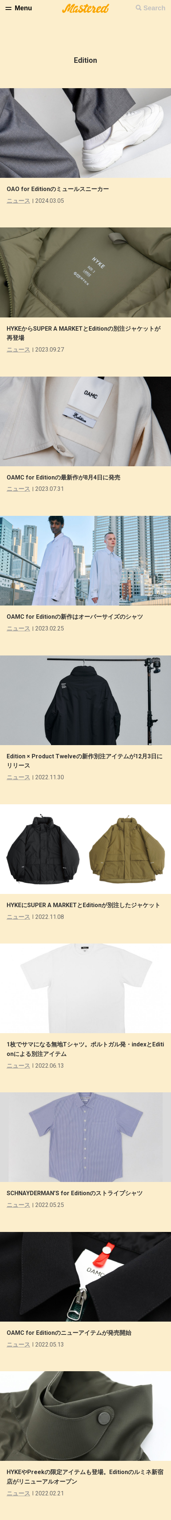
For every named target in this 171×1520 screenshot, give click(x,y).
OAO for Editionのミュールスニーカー (58, 189)
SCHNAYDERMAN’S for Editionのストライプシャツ (75, 1193)
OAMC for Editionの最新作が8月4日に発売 (63, 477)
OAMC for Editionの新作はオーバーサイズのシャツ (75, 616)
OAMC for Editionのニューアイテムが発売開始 (69, 1332)
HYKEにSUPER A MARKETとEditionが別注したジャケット (83, 905)
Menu (23, 8)
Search (154, 8)
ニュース (18, 200)
